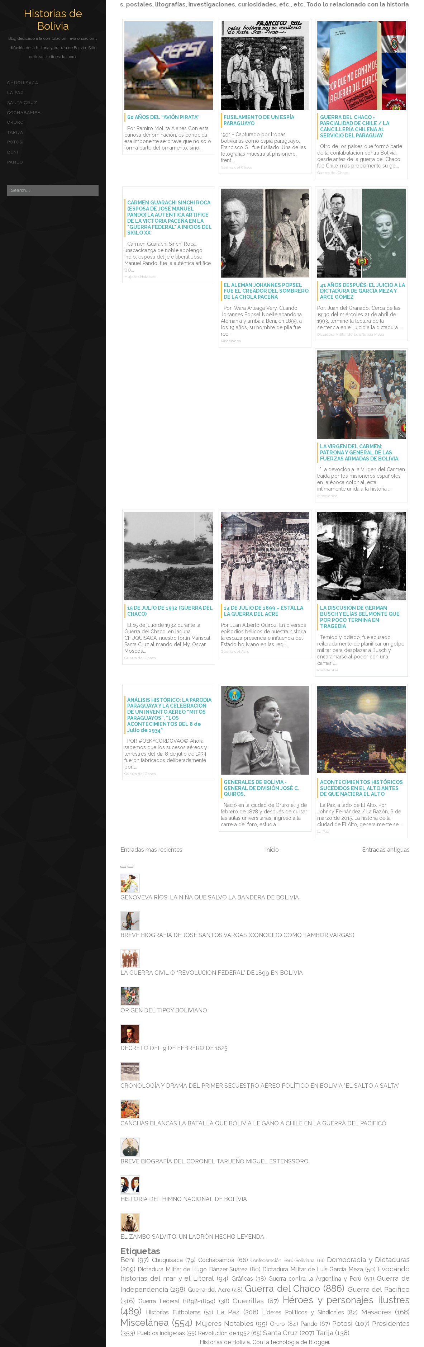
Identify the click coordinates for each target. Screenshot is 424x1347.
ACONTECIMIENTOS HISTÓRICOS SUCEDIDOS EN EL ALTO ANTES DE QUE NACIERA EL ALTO (361, 788)
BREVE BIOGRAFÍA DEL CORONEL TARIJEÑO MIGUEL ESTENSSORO (214, 1161)
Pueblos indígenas (161, 1333)
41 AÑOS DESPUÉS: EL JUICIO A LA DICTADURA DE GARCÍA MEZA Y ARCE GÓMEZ (362, 291)
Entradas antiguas (386, 849)
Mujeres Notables (140, 277)
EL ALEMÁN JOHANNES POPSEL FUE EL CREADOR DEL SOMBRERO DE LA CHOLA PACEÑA (266, 291)
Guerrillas (248, 1301)
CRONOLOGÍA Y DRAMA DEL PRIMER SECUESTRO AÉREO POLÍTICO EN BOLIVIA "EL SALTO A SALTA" (259, 1085)
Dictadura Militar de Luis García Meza (350, 334)
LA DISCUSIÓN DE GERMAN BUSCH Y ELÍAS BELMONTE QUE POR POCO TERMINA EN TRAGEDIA (360, 617)
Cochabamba (24, 112)
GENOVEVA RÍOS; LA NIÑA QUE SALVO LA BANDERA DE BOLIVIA (209, 897)
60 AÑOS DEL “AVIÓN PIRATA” (163, 117)
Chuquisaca (22, 82)
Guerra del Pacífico (379, 1289)
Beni (12, 152)
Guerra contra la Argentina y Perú (314, 1278)
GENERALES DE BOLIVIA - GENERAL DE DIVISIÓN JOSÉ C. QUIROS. (261, 788)
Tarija (15, 132)
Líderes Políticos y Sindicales (303, 1312)
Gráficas (242, 1278)
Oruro (15, 122)
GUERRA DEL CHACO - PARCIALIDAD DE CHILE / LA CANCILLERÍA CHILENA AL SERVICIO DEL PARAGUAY (354, 126)
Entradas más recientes (151, 849)
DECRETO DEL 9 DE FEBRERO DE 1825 (174, 1048)
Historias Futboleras (173, 1312)
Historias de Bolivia (53, 19)
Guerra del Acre (235, 651)
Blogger (319, 1342)
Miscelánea (231, 341)
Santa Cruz (22, 102)
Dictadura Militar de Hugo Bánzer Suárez (193, 1269)
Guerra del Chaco (236, 167)
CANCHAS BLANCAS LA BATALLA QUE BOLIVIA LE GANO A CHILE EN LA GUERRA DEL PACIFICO (253, 1123)
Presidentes (327, 670)
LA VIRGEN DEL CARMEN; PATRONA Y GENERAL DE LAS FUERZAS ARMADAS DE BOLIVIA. (360, 453)
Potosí (15, 142)
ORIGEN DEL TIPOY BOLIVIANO (163, 1010)
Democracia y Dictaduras (368, 1259)
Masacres (376, 1312)
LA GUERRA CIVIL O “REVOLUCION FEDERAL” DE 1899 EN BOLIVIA (211, 972)
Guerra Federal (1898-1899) (176, 1301)
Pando (15, 162)
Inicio (272, 849)
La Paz (15, 92)
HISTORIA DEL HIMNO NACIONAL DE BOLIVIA (183, 1199)
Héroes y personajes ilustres (346, 1300)
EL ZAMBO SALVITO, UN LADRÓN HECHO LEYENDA (192, 1236)
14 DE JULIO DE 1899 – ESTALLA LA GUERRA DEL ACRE (263, 611)
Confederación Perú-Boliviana (283, 1260)
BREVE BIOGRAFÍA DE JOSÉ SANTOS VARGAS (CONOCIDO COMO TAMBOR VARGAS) (237, 935)
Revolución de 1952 (224, 1333)
